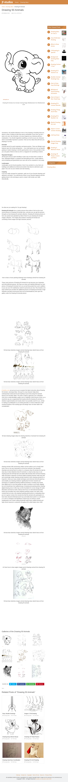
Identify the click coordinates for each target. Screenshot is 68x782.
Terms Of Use (36, 775)
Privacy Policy (48, 775)
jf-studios (7, 2)
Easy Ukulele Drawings (8, 713)
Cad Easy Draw (55, 135)
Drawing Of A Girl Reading (31, 760)
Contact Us (23, 775)
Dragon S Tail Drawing (30, 713)
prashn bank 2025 (47, 779)
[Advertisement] (24, 27)
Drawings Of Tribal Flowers (31, 736)
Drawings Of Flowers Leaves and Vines (55, 156)
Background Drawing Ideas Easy (55, 58)
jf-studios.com (5, 390)
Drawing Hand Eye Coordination (11, 760)
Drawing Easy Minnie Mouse (10, 736)
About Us (42, 775)
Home (17, 2)
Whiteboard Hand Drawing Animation (55, 91)
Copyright (29, 775)
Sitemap (18, 775)
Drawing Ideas (24, 2)
